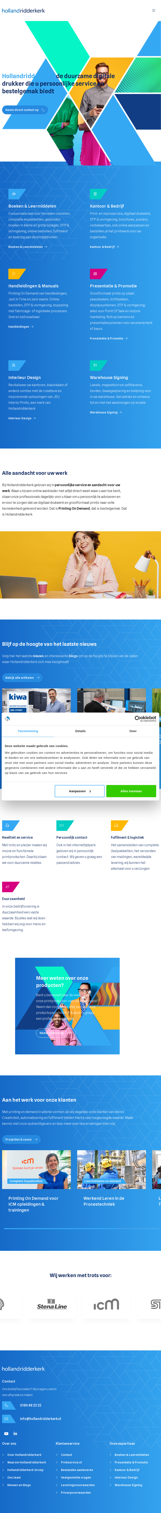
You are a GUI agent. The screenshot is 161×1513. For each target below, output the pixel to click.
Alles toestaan (131, 791)
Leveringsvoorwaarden (78, 1485)
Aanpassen (80, 791)
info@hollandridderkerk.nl (40, 1419)
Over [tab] (133, 731)
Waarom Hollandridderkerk (26, 1462)
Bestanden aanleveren (77, 1470)
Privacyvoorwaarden (76, 1492)
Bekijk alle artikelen (22, 677)
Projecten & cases (21, 1139)
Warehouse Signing (128, 1485)
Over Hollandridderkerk (24, 1454)
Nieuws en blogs (19, 1485)
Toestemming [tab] (28, 731)
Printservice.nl (71, 1462)
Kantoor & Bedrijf (127, 1470)
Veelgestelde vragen (76, 1477)
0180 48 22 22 (30, 1405)
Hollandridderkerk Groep (25, 1470)
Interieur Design (126, 1477)
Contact (66, 1454)
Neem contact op (56, 1033)
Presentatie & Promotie (131, 1462)
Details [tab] (80, 731)
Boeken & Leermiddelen (132, 1454)
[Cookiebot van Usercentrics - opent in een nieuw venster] (137, 719)
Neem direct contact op (25, 110)
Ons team (14, 1477)
